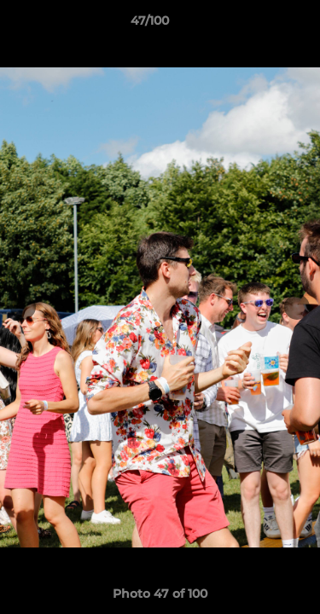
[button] (258, 24)
